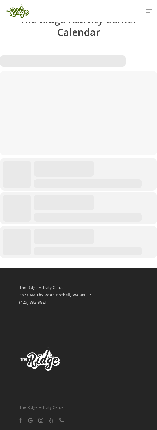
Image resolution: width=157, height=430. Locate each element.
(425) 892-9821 (33, 302)
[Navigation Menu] (149, 11)
